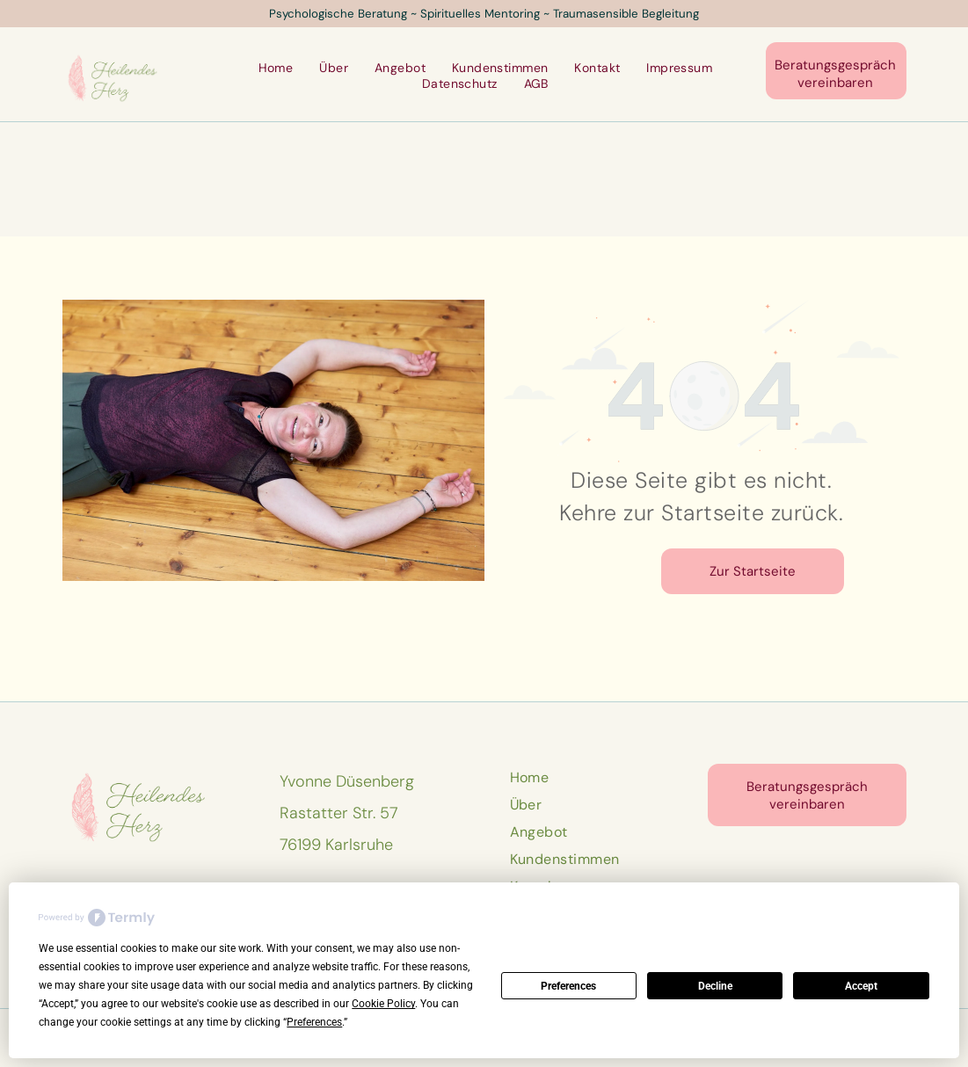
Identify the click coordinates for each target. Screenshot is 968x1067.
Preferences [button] (314, 1022)
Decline (715, 986)
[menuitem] (276, 68)
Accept (861, 986)
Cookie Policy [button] (383, 1004)
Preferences (568, 986)
